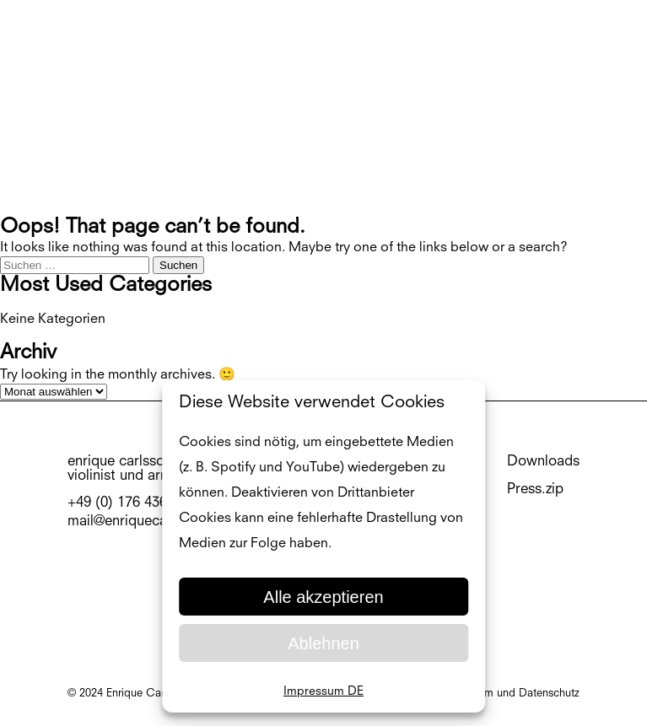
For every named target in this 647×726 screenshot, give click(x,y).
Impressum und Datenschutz (509, 694)
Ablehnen (323, 643)
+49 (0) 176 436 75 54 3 (142, 503)
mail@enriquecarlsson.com (152, 521)
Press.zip (535, 489)
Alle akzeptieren (323, 597)
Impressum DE (323, 691)
